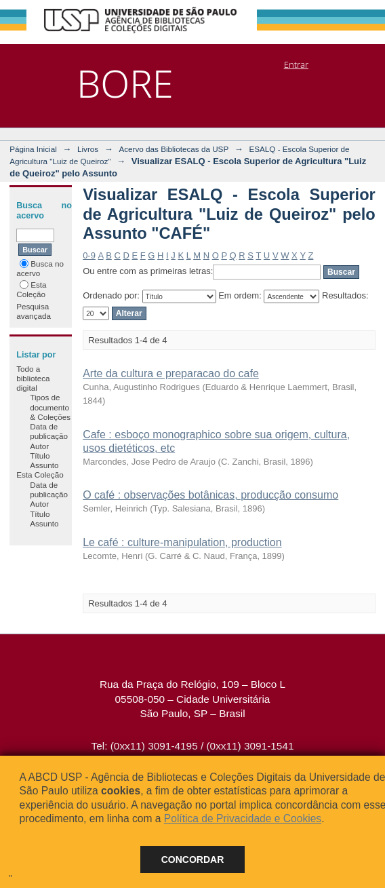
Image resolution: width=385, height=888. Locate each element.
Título (39, 455)
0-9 (89, 255)
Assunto (44, 465)
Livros (87, 148)
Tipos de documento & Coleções (50, 407)
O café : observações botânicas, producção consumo (210, 495)
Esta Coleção (31, 289)
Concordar (192, 859)
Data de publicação (49, 431)
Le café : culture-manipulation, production (182, 542)
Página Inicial (33, 148)
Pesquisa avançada (33, 311)
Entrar (296, 64)
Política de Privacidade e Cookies (242, 818)
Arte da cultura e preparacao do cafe (171, 373)
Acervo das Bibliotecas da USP (173, 148)
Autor (39, 446)
